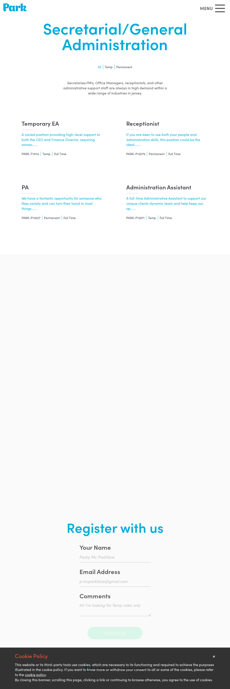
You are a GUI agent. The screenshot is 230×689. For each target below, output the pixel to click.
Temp (109, 67)
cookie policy (35, 674)
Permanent (124, 67)
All (99, 67)
